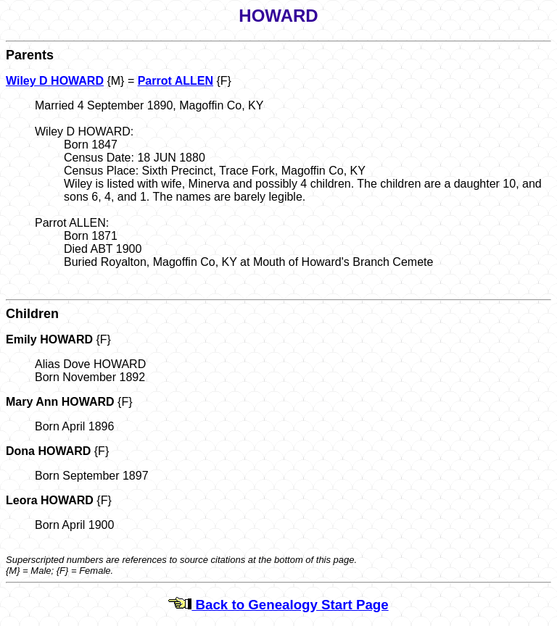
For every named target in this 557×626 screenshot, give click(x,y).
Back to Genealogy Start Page (278, 604)
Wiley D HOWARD (55, 81)
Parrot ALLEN (175, 81)
